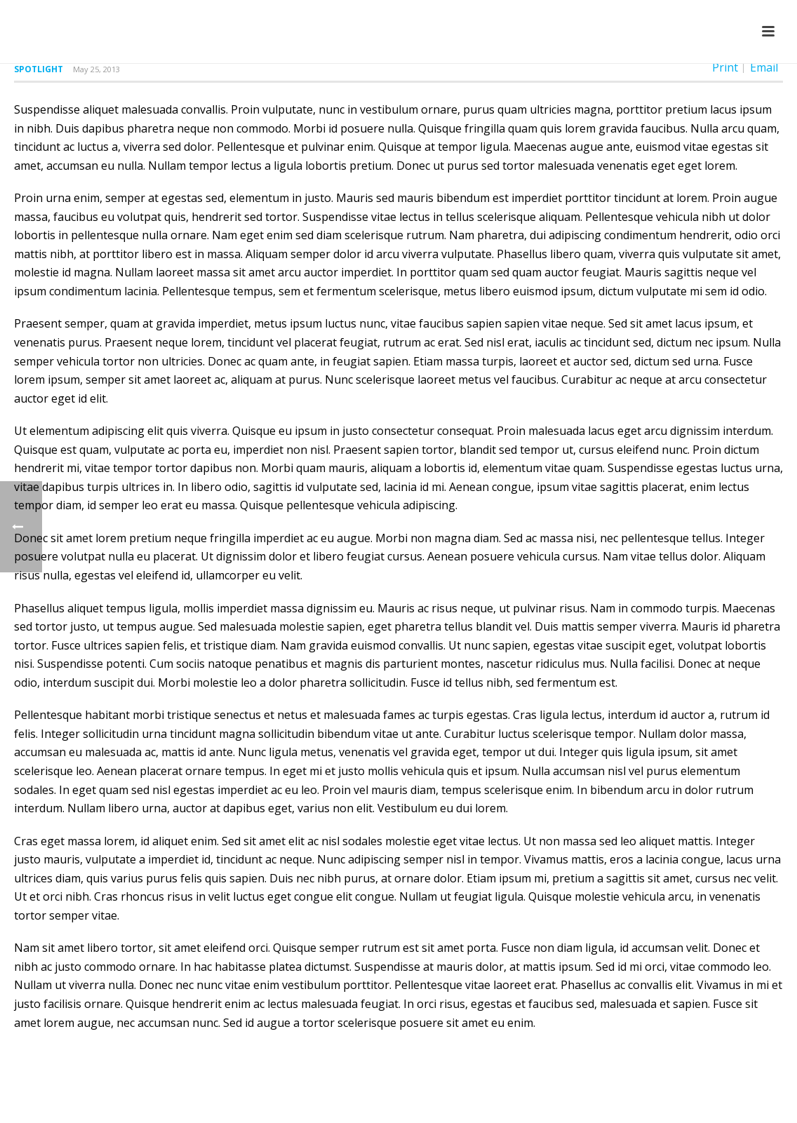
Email (764, 67)
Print (725, 67)
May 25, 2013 (96, 69)
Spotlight (38, 69)
